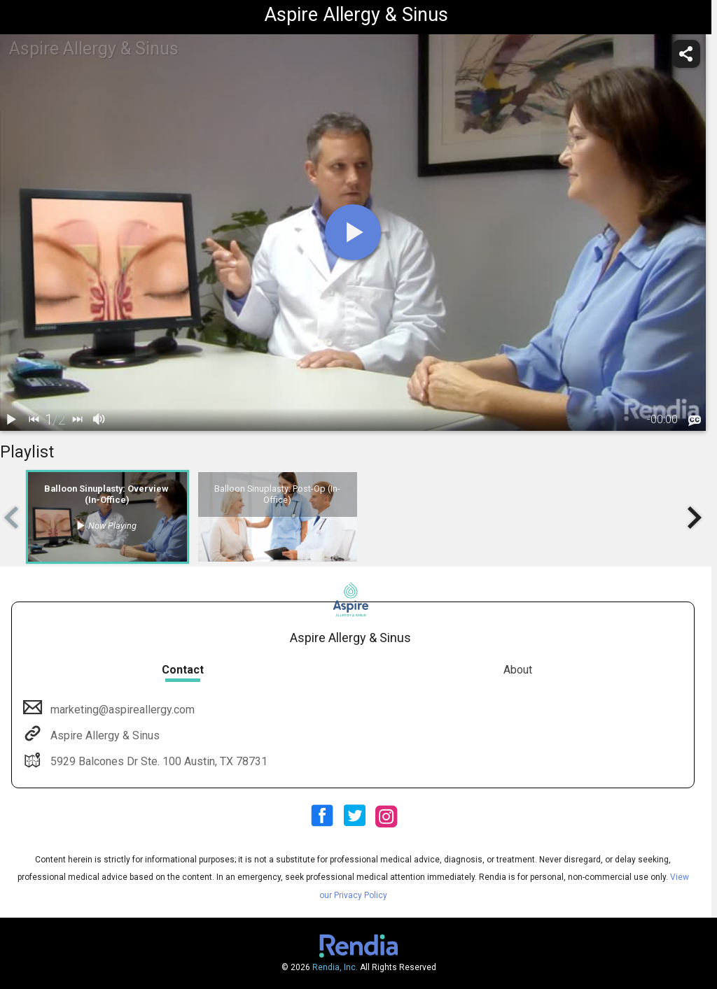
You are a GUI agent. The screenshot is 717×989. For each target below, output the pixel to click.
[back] (33, 419)
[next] (77, 419)
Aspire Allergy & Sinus (104, 735)
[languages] (694, 420)
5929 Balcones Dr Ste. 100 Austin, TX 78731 (157, 761)
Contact (183, 669)
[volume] (99, 419)
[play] (353, 232)
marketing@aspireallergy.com (121, 709)
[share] (686, 54)
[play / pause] (11, 419)
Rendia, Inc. (335, 967)
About (517, 669)
